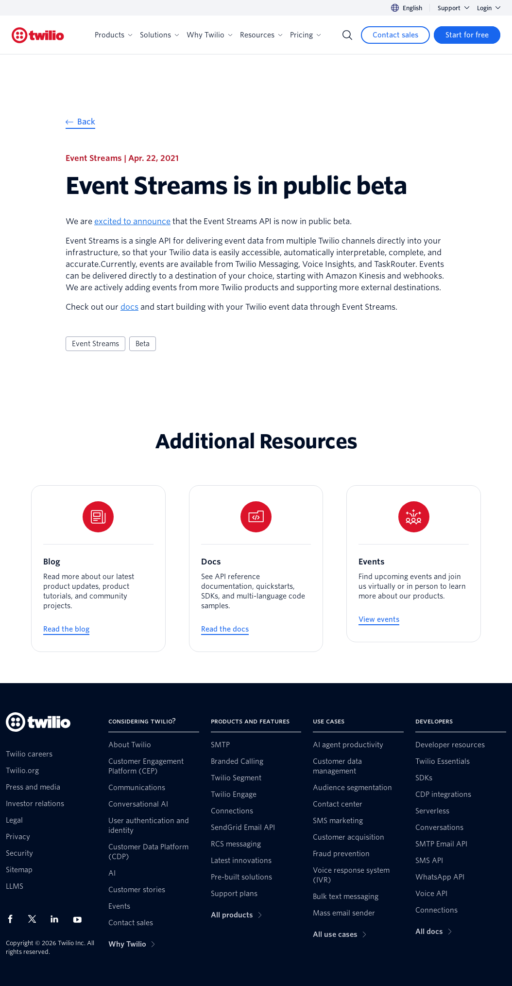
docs (129, 307)
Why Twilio (209, 35)
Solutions (159, 35)
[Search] (347, 35)
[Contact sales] (395, 35)
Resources (261, 35)
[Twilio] (38, 35)
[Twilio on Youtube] (80, 919)
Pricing (305, 35)
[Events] (413, 564)
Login (488, 8)
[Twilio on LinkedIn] (58, 919)
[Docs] (256, 568)
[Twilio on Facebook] (13, 919)
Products (113, 35)
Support (453, 8)
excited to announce (132, 221)
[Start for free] (467, 35)
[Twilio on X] (35, 919)
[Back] (80, 123)
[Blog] (98, 568)
